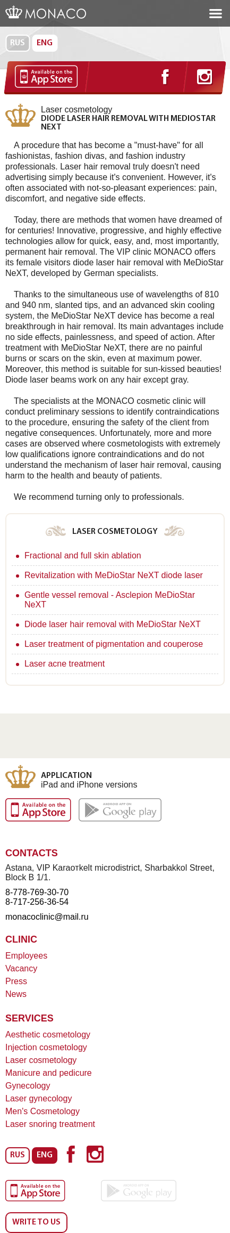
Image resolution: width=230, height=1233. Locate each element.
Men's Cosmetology (42, 1111)
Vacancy (21, 968)
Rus (17, 43)
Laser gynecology (38, 1098)
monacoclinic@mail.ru (47, 916)
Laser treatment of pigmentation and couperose (113, 643)
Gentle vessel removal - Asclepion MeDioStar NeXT (109, 599)
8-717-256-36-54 (37, 901)
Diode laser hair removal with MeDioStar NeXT (112, 624)
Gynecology (27, 1085)
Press (16, 981)
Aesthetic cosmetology (47, 1034)
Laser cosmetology (40, 1060)
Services (29, 1018)
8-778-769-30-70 (37, 892)
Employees (26, 955)
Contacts (31, 853)
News (16, 994)
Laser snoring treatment (50, 1124)
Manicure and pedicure (48, 1072)
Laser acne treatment (64, 663)
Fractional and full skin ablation (82, 555)
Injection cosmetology (46, 1047)
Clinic (21, 939)
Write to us (36, 1222)
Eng (45, 43)
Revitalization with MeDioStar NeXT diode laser (113, 575)
